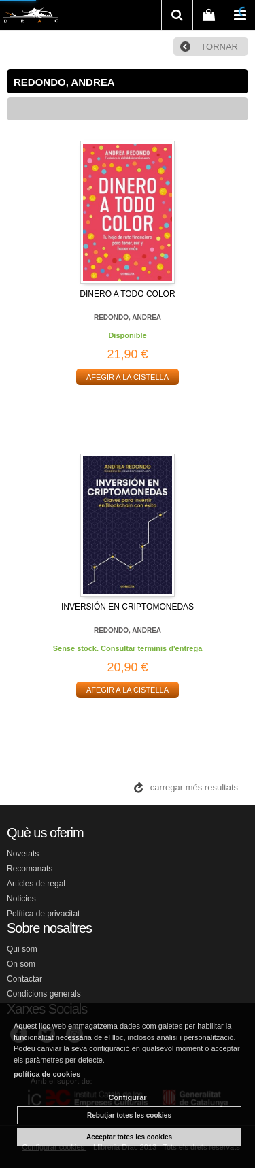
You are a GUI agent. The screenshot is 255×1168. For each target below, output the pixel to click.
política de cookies (47, 1074)
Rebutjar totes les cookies (129, 1115)
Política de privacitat (43, 913)
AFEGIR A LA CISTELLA (127, 377)
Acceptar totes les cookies (129, 1137)
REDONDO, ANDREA (127, 317)
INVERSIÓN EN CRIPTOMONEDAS (127, 607)
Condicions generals (44, 994)
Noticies (21, 898)
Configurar (127, 1097)
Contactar (24, 979)
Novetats (23, 853)
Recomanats (29, 868)
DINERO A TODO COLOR (127, 294)
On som (21, 964)
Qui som (22, 949)
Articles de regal (36, 883)
